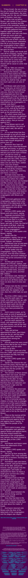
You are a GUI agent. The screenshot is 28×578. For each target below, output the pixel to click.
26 (1, 250)
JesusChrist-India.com (19, 567)
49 (1, 498)
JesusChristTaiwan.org (4, 555)
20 (1, 211)
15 (1, 157)
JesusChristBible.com (10, 569)
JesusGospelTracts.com (7, 573)
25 (1, 243)
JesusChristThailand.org (11, 555)
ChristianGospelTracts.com (5, 570)
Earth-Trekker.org (24, 555)
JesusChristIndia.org (13, 554)
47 (1, 478)
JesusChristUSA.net (4, 558)
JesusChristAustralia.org (18, 555)
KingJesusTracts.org (14, 574)
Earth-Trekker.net (24, 561)
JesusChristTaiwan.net (4, 561)
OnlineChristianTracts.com (13, 570)
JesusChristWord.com (4, 569)
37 (1, 363)
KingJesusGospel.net (23, 562)
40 (1, 399)
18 (1, 187)
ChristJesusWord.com (17, 569)
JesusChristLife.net (14, 559)
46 (1, 462)
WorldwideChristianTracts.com (22, 570)
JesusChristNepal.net (6, 560)
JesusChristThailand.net (11, 561)
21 (1, 215)
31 (1, 312)
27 (1, 262)
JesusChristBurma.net (20, 560)
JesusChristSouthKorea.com (12, 566)
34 (1, 342)
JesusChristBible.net (10, 562)
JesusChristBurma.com (4, 566)
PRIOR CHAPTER (20, 517)
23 (1, 231)
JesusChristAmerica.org (12, 552)
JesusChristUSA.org (4, 552)
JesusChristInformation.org (20, 552)
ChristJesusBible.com (23, 569)
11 (1, 114)
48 (1, 492)
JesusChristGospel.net (17, 562)
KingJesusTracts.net (20, 574)
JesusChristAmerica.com (12, 565)
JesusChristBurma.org (20, 554)
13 (1, 132)
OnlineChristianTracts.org (14, 571)
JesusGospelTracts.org (14, 573)
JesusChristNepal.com (3, 567)
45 (1, 454)
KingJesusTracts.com (7, 574)
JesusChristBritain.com (14, 564)
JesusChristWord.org (4, 556)
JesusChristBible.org (10, 556)
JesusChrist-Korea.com (20, 566)
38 (1, 373)
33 (1, 330)
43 (1, 443)
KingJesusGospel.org (23, 556)
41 (1, 415)
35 (1, 351)
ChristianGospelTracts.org (5, 571)
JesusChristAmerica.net (12, 558)
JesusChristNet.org (14, 553)
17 (1, 175)
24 (1, 235)
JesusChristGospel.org (17, 556)
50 (1, 508)
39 (1, 389)
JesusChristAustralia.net (18, 561)
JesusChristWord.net (4, 562)
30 (1, 296)
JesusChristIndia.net (13, 560)
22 (1, 221)
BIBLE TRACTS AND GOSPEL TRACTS (8, 517)
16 (1, 167)
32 (1, 320)
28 (1, 276)
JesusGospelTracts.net (21, 573)
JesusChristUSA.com (4, 565)
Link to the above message (11, 545)
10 (1, 106)
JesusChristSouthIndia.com (11, 567)
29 (1, 286)
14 (1, 144)
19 (1, 199)
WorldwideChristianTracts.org (22, 571)
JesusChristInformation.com (20, 565)
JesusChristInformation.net (20, 558)
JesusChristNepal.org (6, 554)
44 (1, 449)
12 (1, 124)
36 (1, 359)
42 (1, 427)
